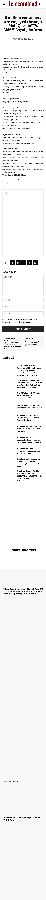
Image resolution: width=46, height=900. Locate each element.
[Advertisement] (23, 509)
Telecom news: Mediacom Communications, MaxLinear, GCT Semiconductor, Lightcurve (30, 439)
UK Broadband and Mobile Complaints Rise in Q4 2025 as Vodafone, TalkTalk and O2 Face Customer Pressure (29, 384)
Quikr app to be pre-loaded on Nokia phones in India (33, 343)
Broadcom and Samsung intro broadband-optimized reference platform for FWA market (29, 462)
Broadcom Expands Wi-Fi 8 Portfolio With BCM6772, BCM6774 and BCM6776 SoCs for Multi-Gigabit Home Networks (29, 476)
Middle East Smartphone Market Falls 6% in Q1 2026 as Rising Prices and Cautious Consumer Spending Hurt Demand (22, 591)
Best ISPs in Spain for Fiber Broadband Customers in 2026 (29, 406)
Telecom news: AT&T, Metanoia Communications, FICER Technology (28, 450)
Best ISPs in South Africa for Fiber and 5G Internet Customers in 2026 (29, 395)
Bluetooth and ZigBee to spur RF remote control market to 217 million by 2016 (12, 344)
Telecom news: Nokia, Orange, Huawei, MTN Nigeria (21, 818)
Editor (4, 781)
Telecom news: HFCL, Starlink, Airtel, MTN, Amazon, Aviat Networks (29, 428)
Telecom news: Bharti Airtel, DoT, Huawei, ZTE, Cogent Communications (28, 417)
